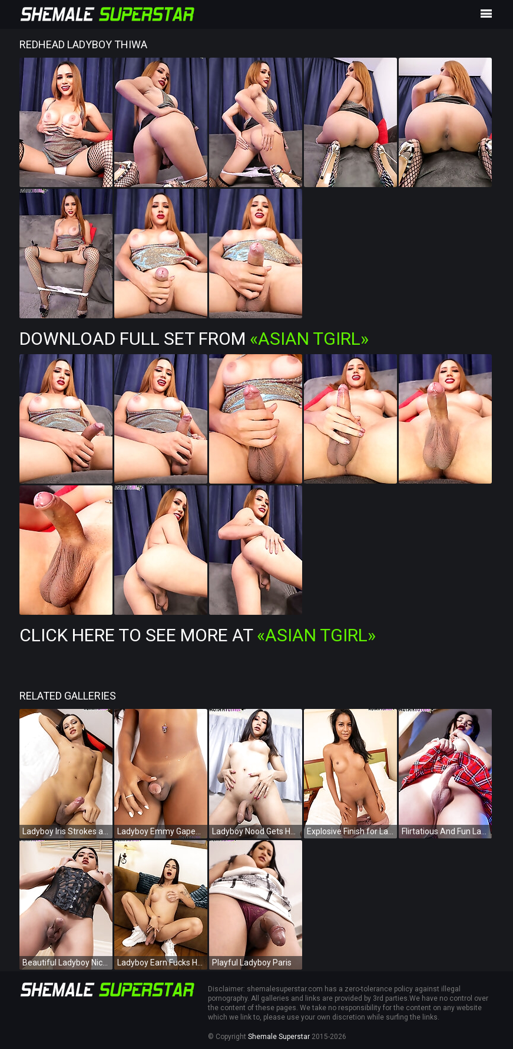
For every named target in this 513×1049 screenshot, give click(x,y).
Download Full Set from (194, 338)
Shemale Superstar (279, 1037)
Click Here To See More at (197, 635)
